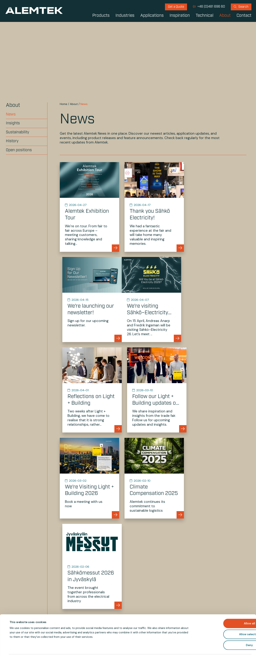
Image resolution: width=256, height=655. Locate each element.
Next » (173, 464)
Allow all (225, 610)
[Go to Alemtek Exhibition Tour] (89, 206)
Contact (244, 16)
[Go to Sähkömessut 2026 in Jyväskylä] (217, 389)
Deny (225, 631)
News (11, 114)
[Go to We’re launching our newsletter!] (217, 206)
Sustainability (17, 132)
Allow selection (225, 620)
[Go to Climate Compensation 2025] (153, 389)
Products (101, 16)
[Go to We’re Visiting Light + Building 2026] (89, 389)
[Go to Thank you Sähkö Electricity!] (153, 206)
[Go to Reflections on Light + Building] (153, 299)
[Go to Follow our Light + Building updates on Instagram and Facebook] (217, 299)
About (225, 16)
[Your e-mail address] (174, 582)
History (12, 141)
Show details (159, 648)
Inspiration (180, 16)
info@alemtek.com (173, 549)
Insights (13, 123)
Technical (204, 16)
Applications (152, 16)
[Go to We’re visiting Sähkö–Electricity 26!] (89, 299)
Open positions (19, 150)
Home (63, 104)
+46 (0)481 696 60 (211, 6)
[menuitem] (176, 6)
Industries (124, 16)
